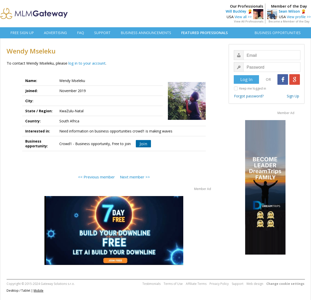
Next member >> (135, 176)
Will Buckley (236, 11)
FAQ (80, 32)
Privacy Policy (219, 284)
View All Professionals (248, 21)
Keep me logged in (252, 88)
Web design (254, 284)
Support (237, 284)
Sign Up (293, 96)
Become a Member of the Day (289, 21)
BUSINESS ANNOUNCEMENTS (146, 32)
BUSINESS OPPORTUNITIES (277, 32)
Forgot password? (249, 96)
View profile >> (299, 16)
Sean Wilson (289, 11)
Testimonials (151, 284)
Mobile (38, 290)
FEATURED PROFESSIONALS (204, 32)
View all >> (243, 16)
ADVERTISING (55, 32)
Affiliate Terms (196, 284)
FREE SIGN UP (22, 32)
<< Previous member (96, 176)
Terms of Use (173, 284)
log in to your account (87, 63)
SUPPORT (102, 32)
